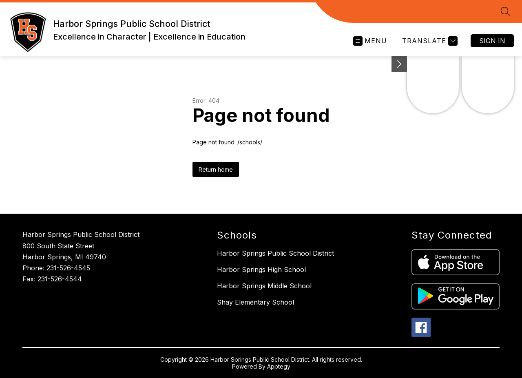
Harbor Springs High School (261, 269)
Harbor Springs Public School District (275, 253)
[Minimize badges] (399, 64)
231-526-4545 (68, 268)
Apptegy (278, 366)
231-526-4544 (60, 279)
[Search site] (506, 11)
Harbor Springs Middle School (264, 286)
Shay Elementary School (255, 302)
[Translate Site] (429, 41)
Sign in (492, 41)
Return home (216, 169)
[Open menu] (370, 41)
